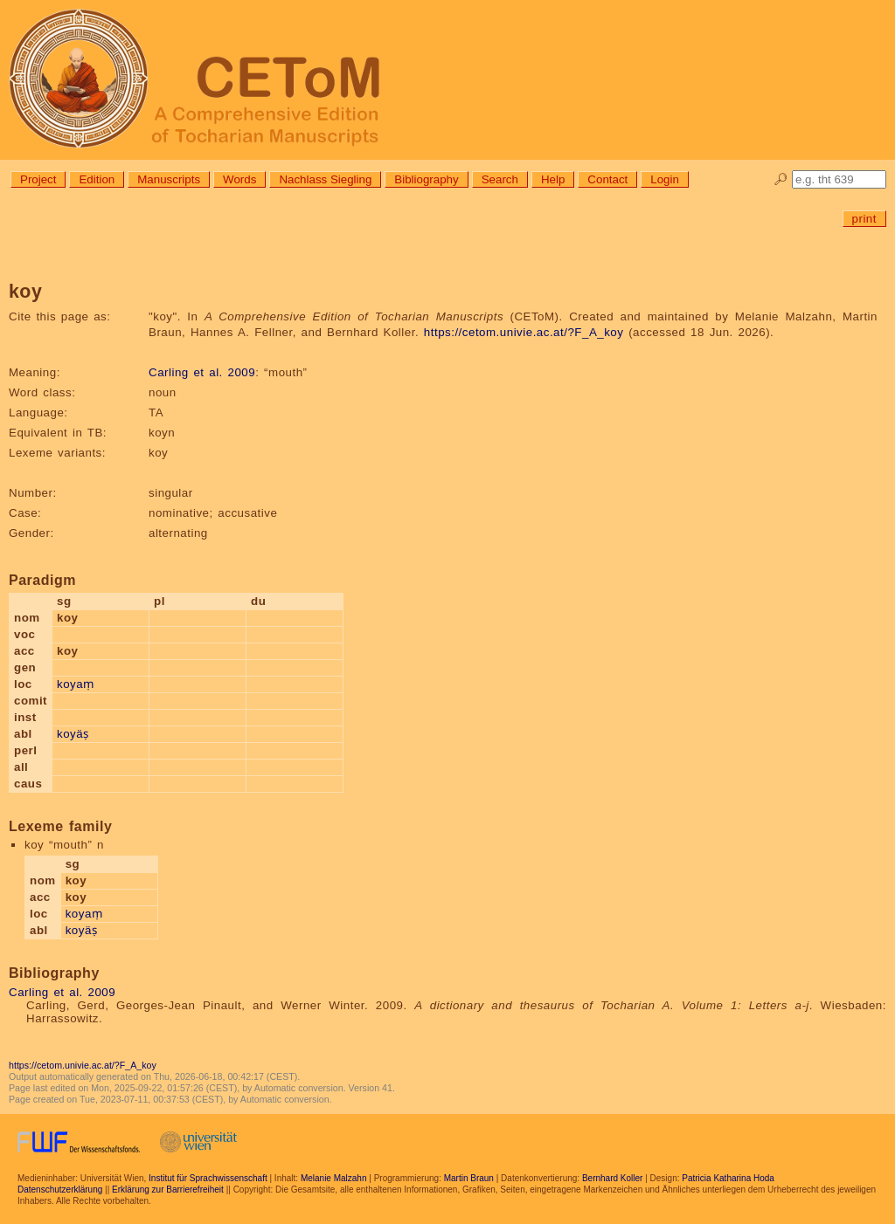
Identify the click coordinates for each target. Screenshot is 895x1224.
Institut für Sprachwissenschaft (208, 1178)
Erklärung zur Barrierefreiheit (168, 1189)
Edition (96, 179)
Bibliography (426, 179)
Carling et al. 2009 (202, 372)
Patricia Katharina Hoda (728, 1178)
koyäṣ (73, 733)
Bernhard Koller (612, 1178)
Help (553, 179)
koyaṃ (75, 684)
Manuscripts (168, 179)
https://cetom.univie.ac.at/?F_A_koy (524, 332)
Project (38, 179)
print (864, 218)
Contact (607, 179)
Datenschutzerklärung (59, 1189)
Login (664, 179)
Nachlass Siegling (325, 179)
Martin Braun (469, 1178)
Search (500, 179)
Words (239, 179)
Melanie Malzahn (334, 1178)
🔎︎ (781, 179)
